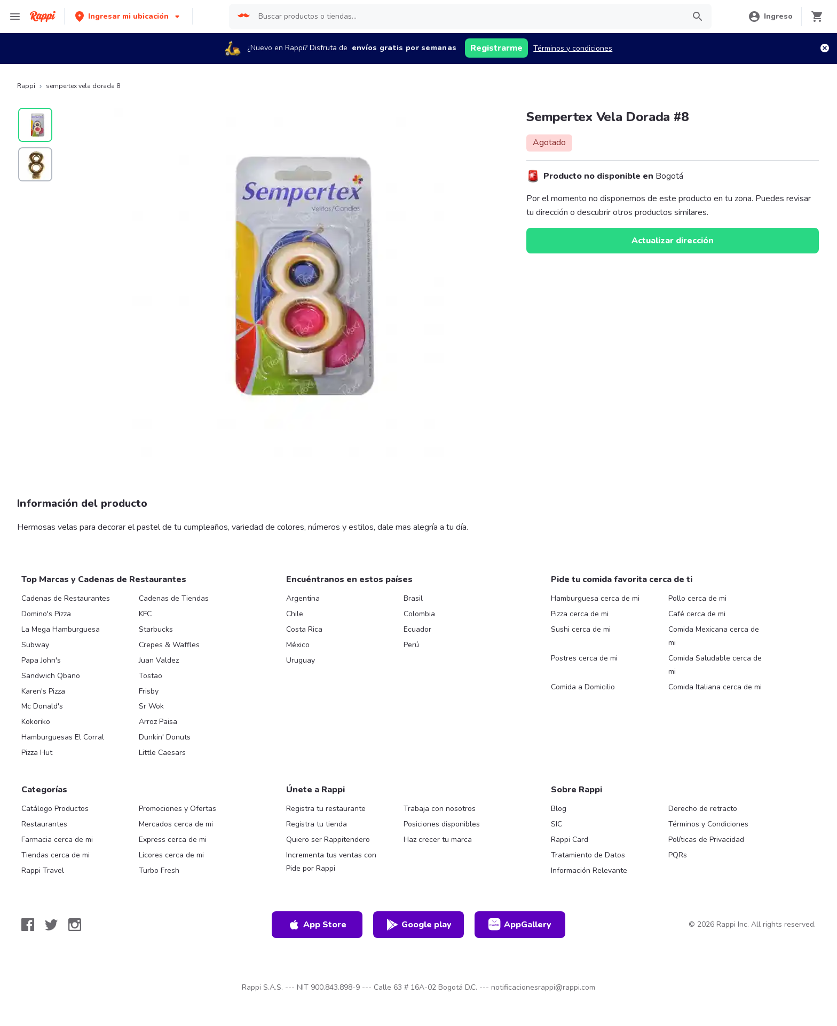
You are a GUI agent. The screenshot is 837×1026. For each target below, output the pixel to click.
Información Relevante (589, 870)
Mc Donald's (42, 706)
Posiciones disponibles (442, 824)
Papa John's (41, 660)
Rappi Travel (42, 870)
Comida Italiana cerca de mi (715, 687)
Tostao (150, 676)
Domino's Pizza (46, 614)
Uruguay (300, 660)
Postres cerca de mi (584, 658)
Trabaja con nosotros (440, 809)
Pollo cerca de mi (697, 598)
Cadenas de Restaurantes (65, 598)
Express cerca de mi (173, 839)
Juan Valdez (159, 660)
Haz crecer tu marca (438, 839)
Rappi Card (569, 839)
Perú (411, 645)
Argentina (303, 598)
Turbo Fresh (159, 870)
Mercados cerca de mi (176, 824)
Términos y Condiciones (708, 824)
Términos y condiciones (572, 48)
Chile (294, 614)
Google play (419, 924)
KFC (145, 614)
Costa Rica (304, 629)
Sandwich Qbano (50, 676)
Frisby (149, 691)
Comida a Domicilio (583, 687)
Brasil (413, 598)
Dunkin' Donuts (165, 737)
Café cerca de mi (696, 614)
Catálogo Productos (55, 809)
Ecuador (417, 629)
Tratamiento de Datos (588, 855)
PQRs (677, 855)
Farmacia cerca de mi (57, 839)
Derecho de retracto (702, 809)
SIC (556, 824)
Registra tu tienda (316, 824)
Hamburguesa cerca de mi (595, 598)
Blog (558, 809)
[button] (128, 16)
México (298, 645)
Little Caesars (162, 752)
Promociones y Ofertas (177, 809)
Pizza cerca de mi (580, 614)
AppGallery (519, 924)
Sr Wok (151, 706)
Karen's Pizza (43, 691)
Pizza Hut (36, 752)
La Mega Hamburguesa (60, 629)
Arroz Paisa (158, 722)
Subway (35, 645)
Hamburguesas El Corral (62, 737)
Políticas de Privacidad (706, 839)
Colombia (419, 614)
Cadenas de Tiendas (174, 598)
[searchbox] (468, 16)
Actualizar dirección (672, 240)
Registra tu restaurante (326, 809)
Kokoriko (35, 722)
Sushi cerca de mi (581, 629)
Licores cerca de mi (171, 855)
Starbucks (156, 629)
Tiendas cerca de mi (55, 855)
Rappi (26, 86)
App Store (317, 924)
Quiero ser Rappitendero (328, 839)
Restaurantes (44, 824)
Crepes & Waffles (169, 645)
